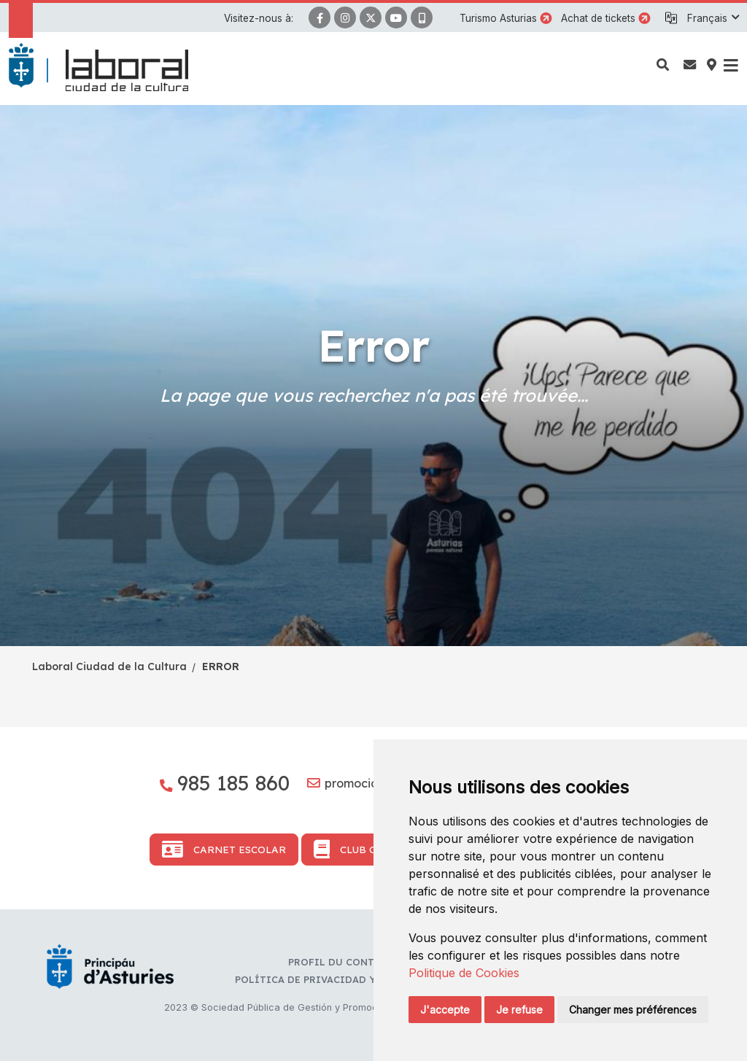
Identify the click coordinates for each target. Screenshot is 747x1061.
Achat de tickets (598, 18)
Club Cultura (364, 849)
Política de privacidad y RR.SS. (321, 979)
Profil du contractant (354, 962)
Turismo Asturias (498, 18)
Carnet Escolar (224, 849)
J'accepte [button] (445, 1009)
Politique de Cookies (464, 972)
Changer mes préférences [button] (633, 1009)
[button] (712, 18)
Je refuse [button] (519, 1009)
